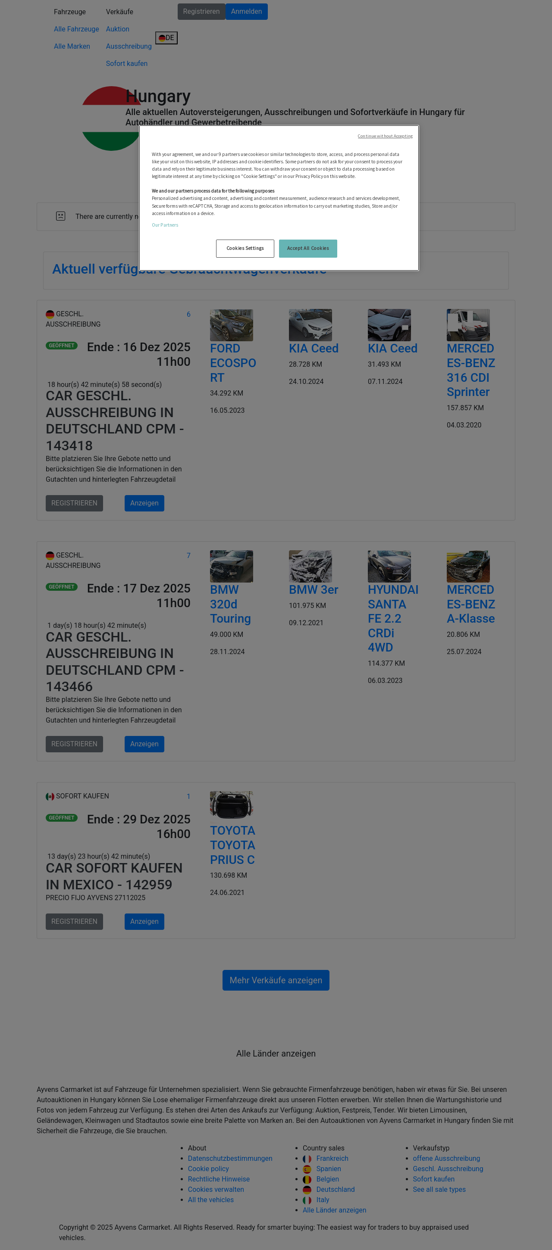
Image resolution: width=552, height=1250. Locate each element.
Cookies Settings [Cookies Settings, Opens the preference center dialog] (245, 248)
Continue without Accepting (385, 136)
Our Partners (165, 225)
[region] (279, 198)
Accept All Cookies (308, 248)
